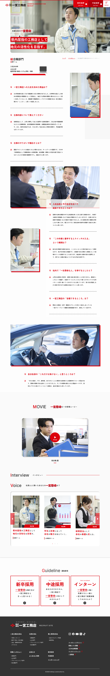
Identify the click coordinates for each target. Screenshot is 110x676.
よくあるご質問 (34, 656)
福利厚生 (51, 640)
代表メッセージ (16, 638)
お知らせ (32, 652)
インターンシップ (53, 660)
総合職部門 (33, 645)
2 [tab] (55, 544)
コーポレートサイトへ (75, 642)
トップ (64, 58)
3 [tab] (57, 544)
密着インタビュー (16, 652)
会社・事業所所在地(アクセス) (17, 644)
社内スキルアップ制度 (55, 638)
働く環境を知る (53, 634)
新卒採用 (51, 652)
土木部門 (32, 640)
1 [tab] (52, 544)
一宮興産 (71, 654)
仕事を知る (32, 634)
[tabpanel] (26, 517)
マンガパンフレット (74, 651)
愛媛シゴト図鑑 (73, 645)
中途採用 (51, 656)
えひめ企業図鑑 (73, 648)
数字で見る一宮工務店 (17, 640)
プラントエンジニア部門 (36, 642)
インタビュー (71, 58)
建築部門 (32, 638)
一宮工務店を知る (16, 634)
